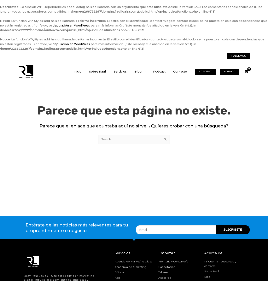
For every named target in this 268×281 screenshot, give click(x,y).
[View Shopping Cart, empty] (246, 71)
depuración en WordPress (73, 25)
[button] (238, 56)
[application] (148, 71)
